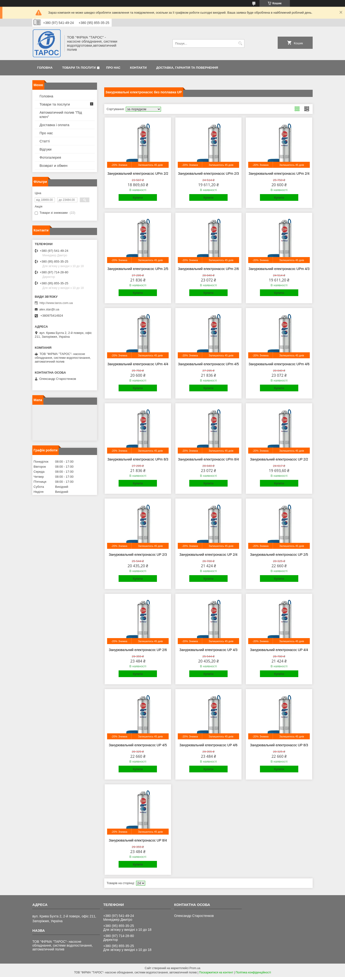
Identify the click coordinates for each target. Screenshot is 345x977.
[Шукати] (240, 43)
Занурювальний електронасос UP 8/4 (138, 840)
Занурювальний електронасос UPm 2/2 (137, 173)
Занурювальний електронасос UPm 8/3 (137, 459)
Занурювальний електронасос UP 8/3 (279, 745)
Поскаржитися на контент (216, 972)
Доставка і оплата (54, 125)
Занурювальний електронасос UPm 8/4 (208, 459)
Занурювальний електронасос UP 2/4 (208, 554)
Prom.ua (195, 968)
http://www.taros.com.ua (56, 303)
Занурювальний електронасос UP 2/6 (138, 650)
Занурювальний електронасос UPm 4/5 (208, 364)
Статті (45, 141)
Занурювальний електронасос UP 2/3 (138, 554)
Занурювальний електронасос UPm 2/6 (208, 269)
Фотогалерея (50, 157)
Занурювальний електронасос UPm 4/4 (137, 364)
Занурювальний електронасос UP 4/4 (279, 650)
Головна (44, 67)
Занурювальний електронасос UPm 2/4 (279, 173)
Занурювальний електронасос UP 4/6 (208, 745)
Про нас (113, 67)
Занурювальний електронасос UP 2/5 (279, 554)
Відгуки (46, 149)
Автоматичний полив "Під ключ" (61, 114)
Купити (138, 197)
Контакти (138, 67)
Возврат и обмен (54, 165)
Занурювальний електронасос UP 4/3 (208, 650)
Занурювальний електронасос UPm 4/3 (279, 269)
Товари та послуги (79, 67)
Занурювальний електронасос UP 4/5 (138, 745)
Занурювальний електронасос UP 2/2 (279, 459)
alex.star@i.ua (49, 309)
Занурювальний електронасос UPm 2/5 (137, 269)
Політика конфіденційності (253, 972)
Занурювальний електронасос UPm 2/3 (208, 173)
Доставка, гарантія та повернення (187, 67)
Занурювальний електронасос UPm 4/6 (279, 364)
